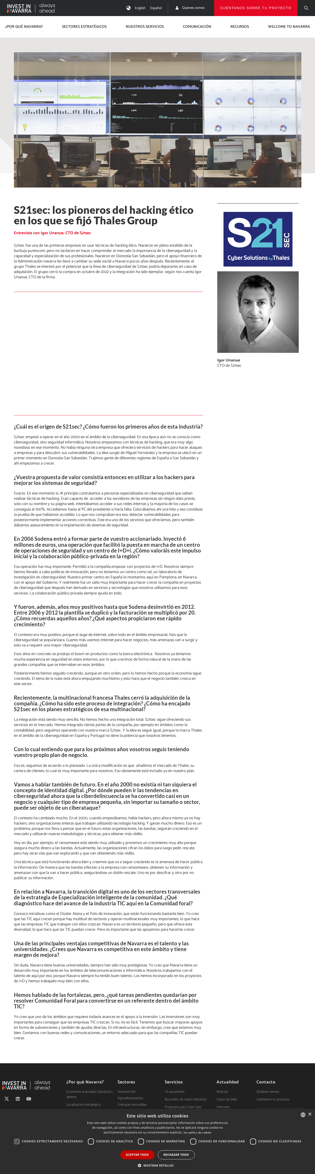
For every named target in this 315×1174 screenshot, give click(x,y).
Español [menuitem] (156, 8)
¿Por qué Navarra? (24, 26)
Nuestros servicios (145, 26)
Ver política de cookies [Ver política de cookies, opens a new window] (197, 1132)
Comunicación (197, 26)
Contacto (266, 1082)
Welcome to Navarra (289, 26)
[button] (306, 8)
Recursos (239, 26)
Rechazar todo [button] (176, 1155)
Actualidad (228, 1082)
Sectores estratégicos (84, 26)
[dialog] (157, 1141)
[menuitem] (140, 8)
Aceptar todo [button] (137, 1155)
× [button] (309, 1114)
